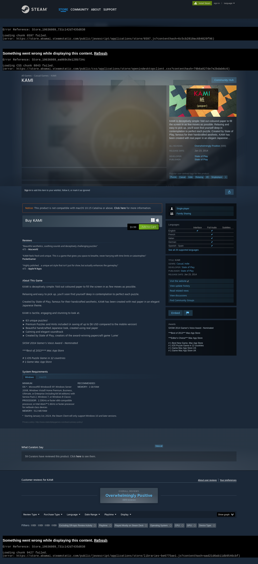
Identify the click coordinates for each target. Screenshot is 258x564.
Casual (182, 181)
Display (124, 518)
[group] (129, 530)
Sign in (27, 194)
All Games (27, 80)
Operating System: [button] (159, 530)
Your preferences (228, 484)
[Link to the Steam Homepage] (37, 12)
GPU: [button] (189, 530)
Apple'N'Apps (35, 273)
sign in (217, 3)
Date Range (91, 518)
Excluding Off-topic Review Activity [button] (75, 530)
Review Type (30, 518)
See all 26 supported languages (183, 254)
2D (207, 181)
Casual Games (41, 80)
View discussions (178, 299)
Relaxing (199, 181)
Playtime (109, 518)
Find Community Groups (182, 304)
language (228, 3)
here (78, 460)
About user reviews (207, 484)
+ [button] (225, 181)
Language (72, 518)
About (96, 9)
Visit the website (179, 285)
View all (159, 450)
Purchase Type (52, 518)
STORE (63, 9)
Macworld (33, 253)
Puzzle (173, 181)
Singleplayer (216, 181)
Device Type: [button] (205, 530)
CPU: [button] (177, 530)
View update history (180, 290)
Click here (120, 212)
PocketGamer (29, 263)
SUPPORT (110, 9)
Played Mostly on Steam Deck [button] (129, 530)
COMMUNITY (80, 9)
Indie (190, 181)
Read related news (179, 295)
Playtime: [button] (103, 530)
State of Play (201, 160)
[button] (149, 231)
